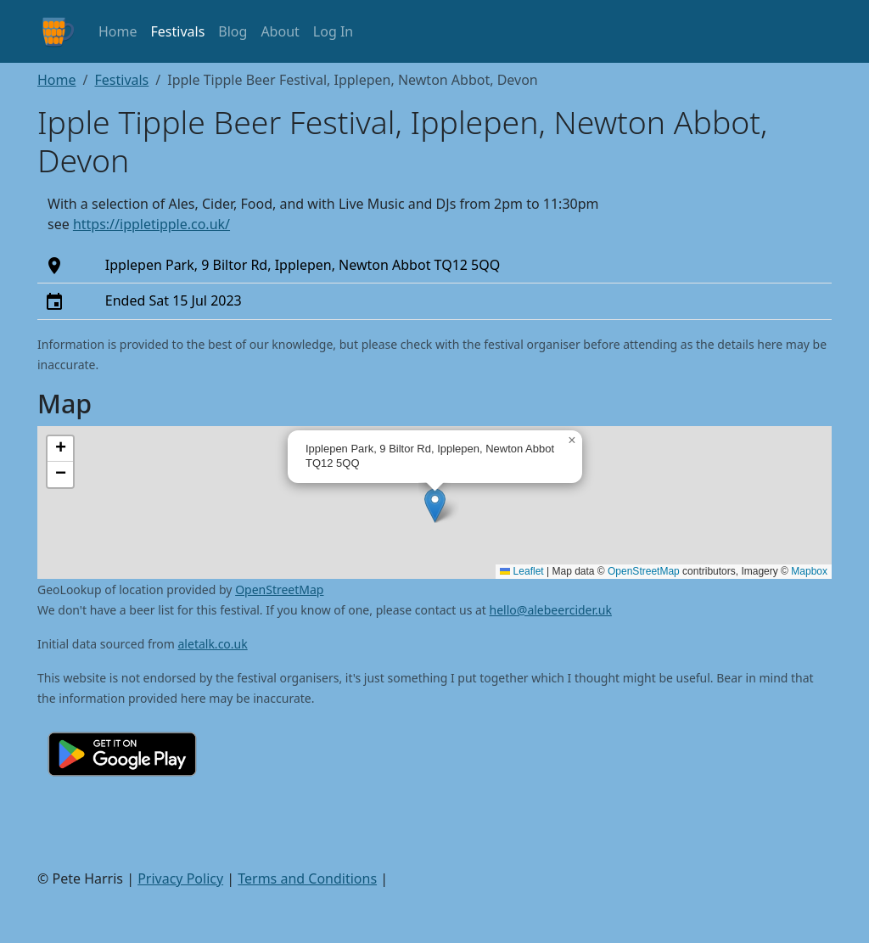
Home (117, 31)
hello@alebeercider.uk (551, 610)
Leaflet (521, 571)
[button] (435, 505)
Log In (333, 31)
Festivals (178, 31)
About (280, 31)
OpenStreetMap (644, 571)
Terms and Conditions (307, 878)
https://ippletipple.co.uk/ (151, 224)
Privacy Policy (180, 878)
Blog (232, 31)
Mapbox (809, 571)
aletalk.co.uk (213, 644)
